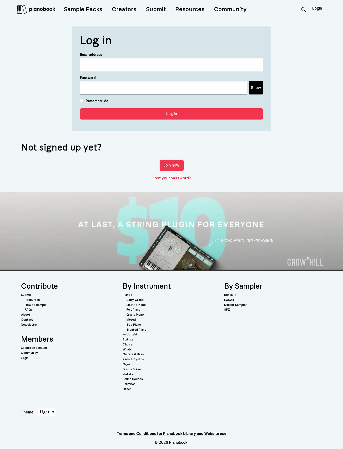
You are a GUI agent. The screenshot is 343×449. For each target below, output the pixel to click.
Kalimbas (129, 384)
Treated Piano (136, 329)
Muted (131, 319)
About (25, 314)
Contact (27, 319)
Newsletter (29, 324)
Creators (124, 9)
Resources (190, 9)
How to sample (35, 305)
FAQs (29, 309)
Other (127, 389)
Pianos (127, 295)
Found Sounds (133, 379)
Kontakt (230, 295)
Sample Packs (83, 9)
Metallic (128, 374)
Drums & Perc (132, 369)
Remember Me (94, 101)
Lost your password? (171, 178)
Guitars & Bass (133, 354)
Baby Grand (135, 300)
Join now (171, 165)
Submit (156, 9)
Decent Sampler (235, 305)
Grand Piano (135, 314)
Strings (128, 339)
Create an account (34, 348)
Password (88, 78)
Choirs (127, 344)
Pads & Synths (133, 359)
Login (25, 358)
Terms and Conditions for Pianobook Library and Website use (171, 434)
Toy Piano (133, 324)
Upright (131, 334)
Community (230, 9)
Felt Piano (133, 309)
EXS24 (229, 300)
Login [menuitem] (317, 8)
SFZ (227, 309)
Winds (127, 349)
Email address (91, 55)
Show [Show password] (256, 88)
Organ (127, 364)
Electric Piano (136, 305)
